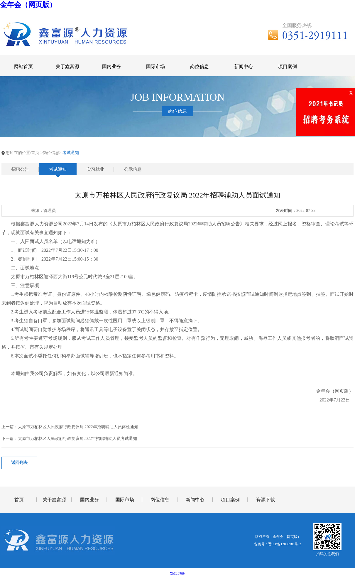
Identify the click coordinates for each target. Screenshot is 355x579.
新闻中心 (195, 499)
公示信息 (133, 169)
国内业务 (89, 499)
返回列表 (19, 462)
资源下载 (265, 499)
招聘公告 (20, 169)
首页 (35, 153)
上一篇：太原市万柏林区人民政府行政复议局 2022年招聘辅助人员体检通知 (69, 427)
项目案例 (230, 499)
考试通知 (58, 169)
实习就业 (95, 169)
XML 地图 (177, 573)
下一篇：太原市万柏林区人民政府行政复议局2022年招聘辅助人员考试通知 (69, 438)
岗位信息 (160, 499)
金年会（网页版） (28, 5)
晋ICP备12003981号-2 (284, 544)
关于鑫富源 (54, 499)
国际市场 (124, 499)
